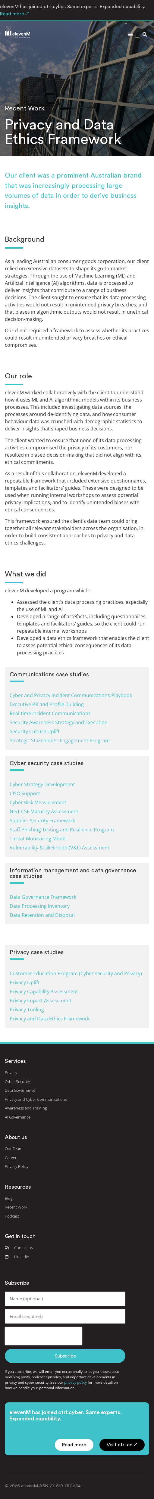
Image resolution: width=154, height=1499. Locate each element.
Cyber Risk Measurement (38, 802)
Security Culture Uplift (35, 731)
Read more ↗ (14, 13)
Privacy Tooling (27, 1009)
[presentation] (43, 1336)
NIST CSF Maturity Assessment (44, 811)
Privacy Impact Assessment (40, 1000)
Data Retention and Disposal (42, 915)
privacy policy (75, 1382)
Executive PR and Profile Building (47, 704)
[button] (130, 34)
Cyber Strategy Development (42, 784)
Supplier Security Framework (42, 820)
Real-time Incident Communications (50, 713)
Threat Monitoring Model (38, 838)
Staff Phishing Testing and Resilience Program (62, 829)
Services (15, 1061)
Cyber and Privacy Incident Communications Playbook (71, 695)
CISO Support (25, 793)
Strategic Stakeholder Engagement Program (60, 740)
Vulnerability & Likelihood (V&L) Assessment (59, 847)
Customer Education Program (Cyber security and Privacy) (76, 973)
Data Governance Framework (43, 897)
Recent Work (25, 108)
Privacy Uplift (24, 982)
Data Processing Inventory (40, 906)
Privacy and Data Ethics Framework (50, 1018)
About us (16, 1137)
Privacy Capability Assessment (44, 991)
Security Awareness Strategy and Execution (59, 722)
